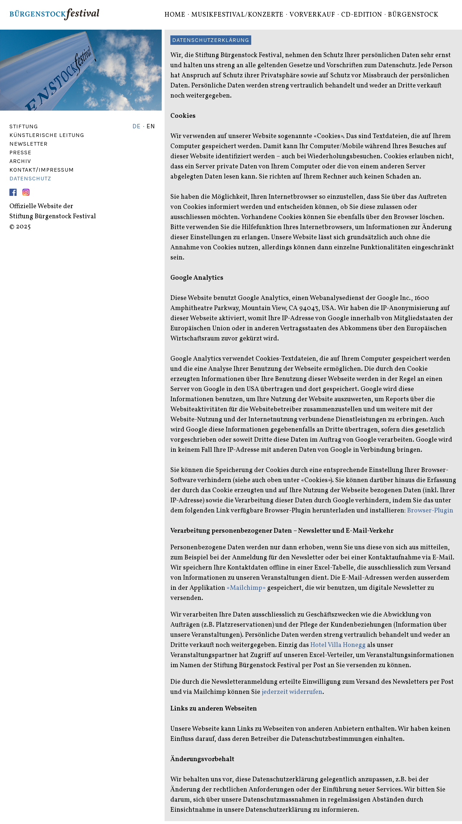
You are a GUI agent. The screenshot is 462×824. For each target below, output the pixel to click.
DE (136, 126)
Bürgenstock (413, 15)
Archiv (20, 161)
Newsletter (28, 143)
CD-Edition (361, 15)
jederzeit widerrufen (292, 692)
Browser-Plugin (430, 510)
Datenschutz (30, 178)
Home (175, 15)
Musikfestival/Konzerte (237, 15)
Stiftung (23, 126)
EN (151, 126)
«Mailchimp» (246, 588)
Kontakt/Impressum (41, 169)
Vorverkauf (312, 15)
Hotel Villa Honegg (338, 645)
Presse (20, 152)
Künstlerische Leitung (46, 135)
